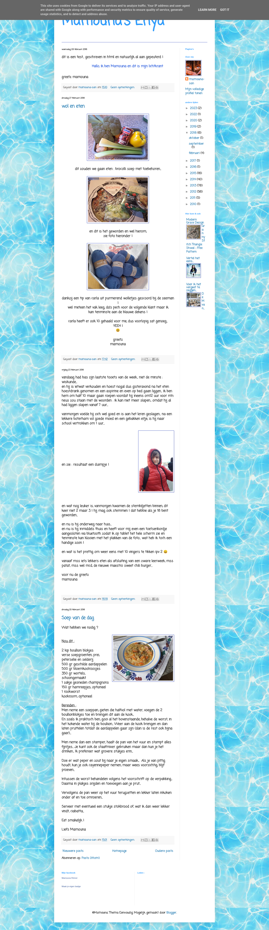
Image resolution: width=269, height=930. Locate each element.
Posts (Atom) (91, 858)
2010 (193, 204)
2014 (193, 179)
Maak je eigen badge (71, 886)
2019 (193, 127)
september (196, 144)
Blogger (171, 913)
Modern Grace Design (195, 221)
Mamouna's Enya (113, 21)
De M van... (203, 301)
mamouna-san (196, 81)
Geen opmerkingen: (123, 87)
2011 (193, 198)
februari (195, 153)
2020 (194, 120)
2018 (193, 133)
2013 (193, 185)
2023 (194, 108)
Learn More (207, 10)
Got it (224, 10)
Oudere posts (164, 851)
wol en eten (73, 106)
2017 (193, 161)
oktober (194, 138)
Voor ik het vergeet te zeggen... (193, 287)
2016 (193, 167)
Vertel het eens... (193, 260)
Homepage (119, 851)
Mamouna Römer (70, 878)
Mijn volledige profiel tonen (194, 91)
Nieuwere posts (73, 851)
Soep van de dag (78, 618)
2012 (193, 192)
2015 (193, 173)
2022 (194, 114)
